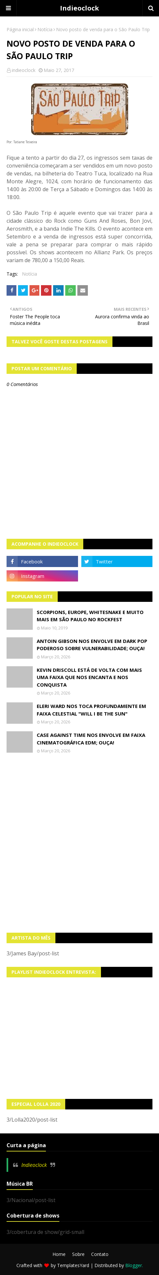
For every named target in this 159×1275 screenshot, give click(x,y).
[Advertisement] (79, 843)
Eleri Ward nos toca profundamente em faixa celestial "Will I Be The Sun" (91, 710)
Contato (100, 1254)
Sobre (78, 1254)
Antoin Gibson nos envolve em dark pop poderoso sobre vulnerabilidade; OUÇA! (92, 645)
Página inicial (20, 29)
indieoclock (23, 70)
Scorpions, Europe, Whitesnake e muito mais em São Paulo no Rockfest (90, 616)
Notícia (44, 29)
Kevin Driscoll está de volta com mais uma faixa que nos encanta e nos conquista (89, 677)
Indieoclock (79, 8)
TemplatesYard (73, 1265)
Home (59, 1254)
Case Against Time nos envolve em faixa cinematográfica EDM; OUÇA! (91, 739)
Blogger (133, 1265)
